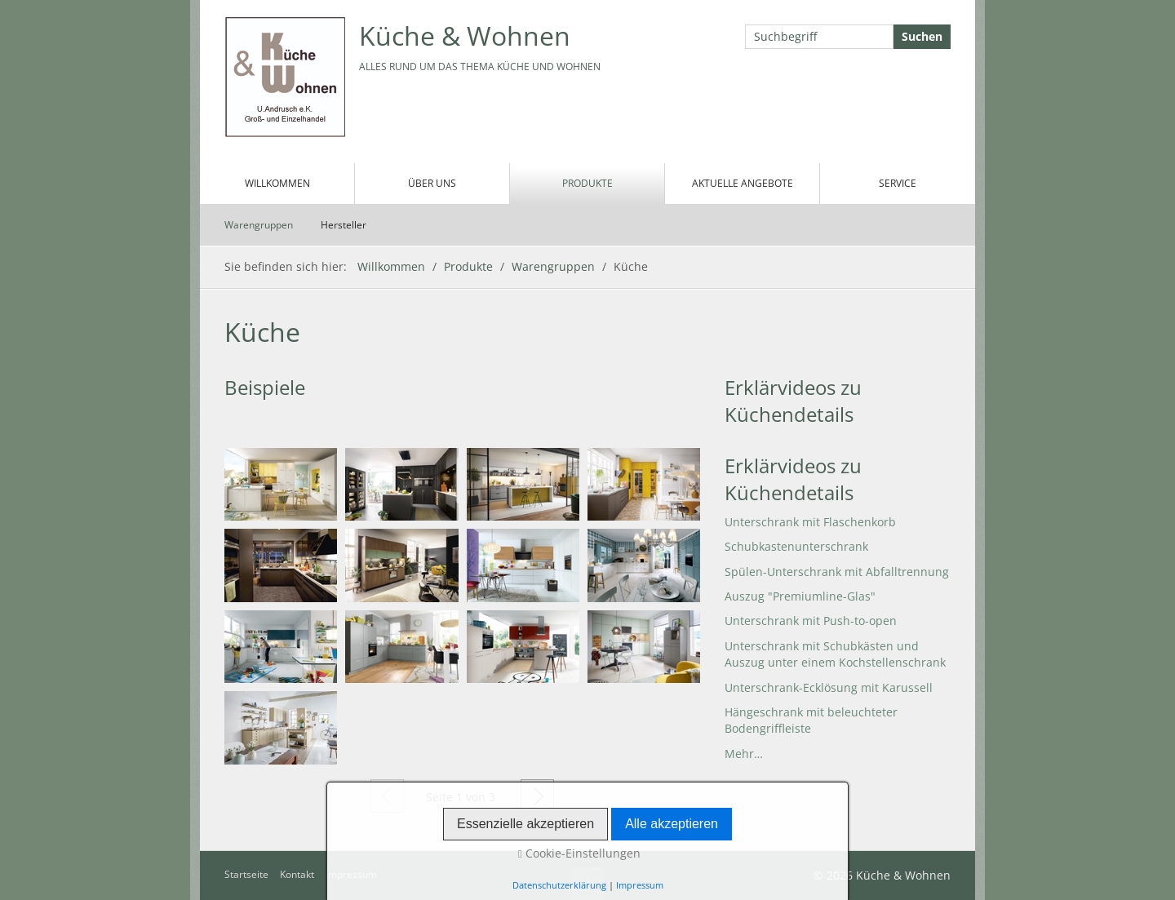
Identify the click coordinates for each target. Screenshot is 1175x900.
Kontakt (297, 874)
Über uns (432, 183)
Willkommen (277, 183)
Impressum (351, 874)
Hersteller (343, 225)
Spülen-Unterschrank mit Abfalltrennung (837, 571)
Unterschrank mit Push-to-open (811, 620)
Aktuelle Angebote (742, 183)
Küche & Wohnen (464, 35)
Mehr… (744, 753)
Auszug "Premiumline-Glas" (800, 596)
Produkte (587, 183)
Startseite (246, 874)
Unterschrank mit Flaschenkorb (810, 522)
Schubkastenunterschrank (796, 546)
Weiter (537, 796)
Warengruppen (258, 225)
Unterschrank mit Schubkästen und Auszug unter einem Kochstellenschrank (835, 654)
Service (897, 183)
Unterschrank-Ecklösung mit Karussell (829, 687)
